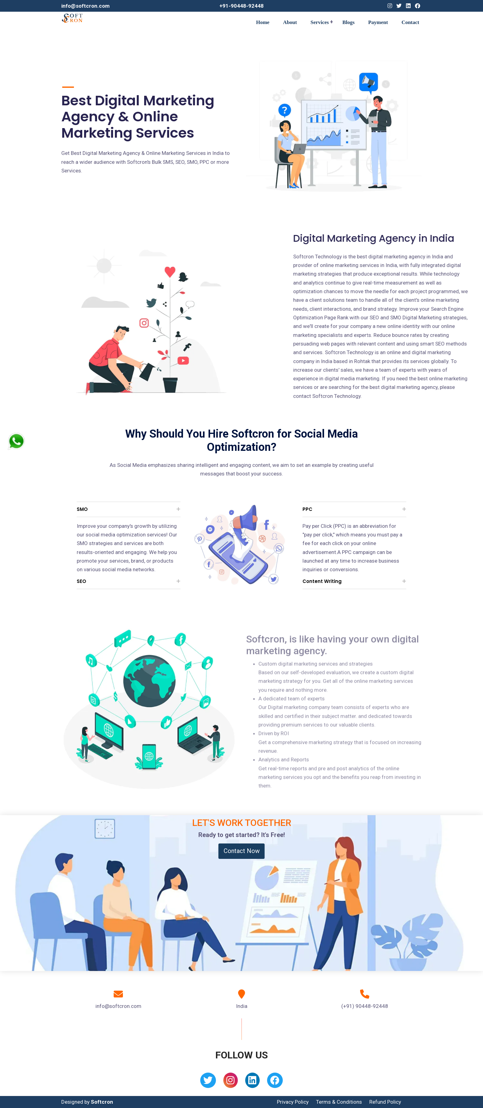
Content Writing (322, 581)
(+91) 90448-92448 (364, 1006)
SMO (82, 509)
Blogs (348, 22)
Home (262, 22)
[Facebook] (417, 5)
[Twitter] (399, 5)
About (290, 22)
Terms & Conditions (339, 1102)
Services (319, 22)
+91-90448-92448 (241, 6)
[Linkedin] (408, 5)
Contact (410, 22)
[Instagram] (390, 5)
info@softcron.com (85, 6)
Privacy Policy (293, 1102)
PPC (307, 509)
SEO (81, 581)
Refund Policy (385, 1102)
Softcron (102, 1102)
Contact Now (242, 851)
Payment (378, 22)
